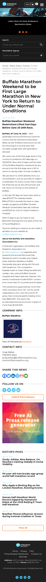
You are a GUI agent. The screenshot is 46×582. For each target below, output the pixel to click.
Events (26, 66)
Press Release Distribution (16, 554)
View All (23, 528)
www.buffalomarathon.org (15, 360)
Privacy (23, 551)
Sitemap (23, 557)
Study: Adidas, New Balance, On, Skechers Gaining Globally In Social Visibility (22, 462)
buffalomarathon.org (12, 234)
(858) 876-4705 (33, 562)
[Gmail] (22, 376)
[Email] (26, 376)
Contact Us (36, 554)
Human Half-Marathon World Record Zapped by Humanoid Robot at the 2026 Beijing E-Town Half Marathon (22, 501)
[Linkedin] (13, 376)
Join (27, 4)
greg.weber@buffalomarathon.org (19, 358)
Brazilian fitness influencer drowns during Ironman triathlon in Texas (22, 515)
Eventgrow (26, 342)
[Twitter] (9, 376)
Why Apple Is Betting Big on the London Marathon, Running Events (22, 486)
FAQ (32, 551)
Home (5, 66)
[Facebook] (4, 376)
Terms (15, 551)
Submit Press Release (23, 397)
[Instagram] (17, 376)
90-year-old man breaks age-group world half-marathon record (22, 474)
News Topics (16, 66)
